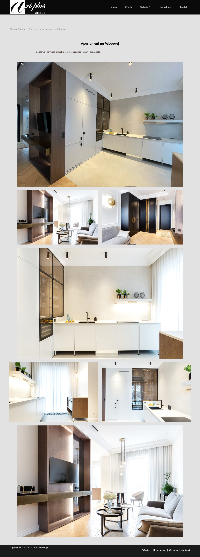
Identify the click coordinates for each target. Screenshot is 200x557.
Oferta (146, 550)
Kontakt (185, 550)
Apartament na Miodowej (54, 29)
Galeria (173, 550)
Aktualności (159, 550)
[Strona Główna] (18, 29)
